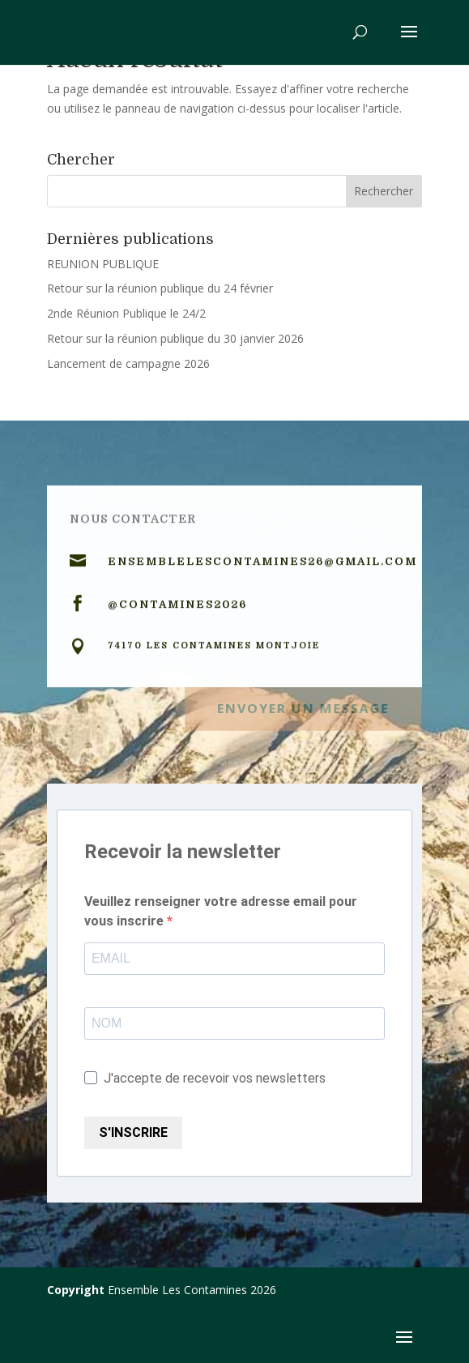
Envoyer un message (303, 705)
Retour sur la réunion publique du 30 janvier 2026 (175, 338)
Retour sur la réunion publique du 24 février (160, 288)
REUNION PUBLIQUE (103, 263)
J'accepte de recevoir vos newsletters (205, 1078)
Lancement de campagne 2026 (128, 363)
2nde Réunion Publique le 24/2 (126, 313)
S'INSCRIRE (133, 1132)
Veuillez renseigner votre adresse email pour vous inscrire (220, 911)
